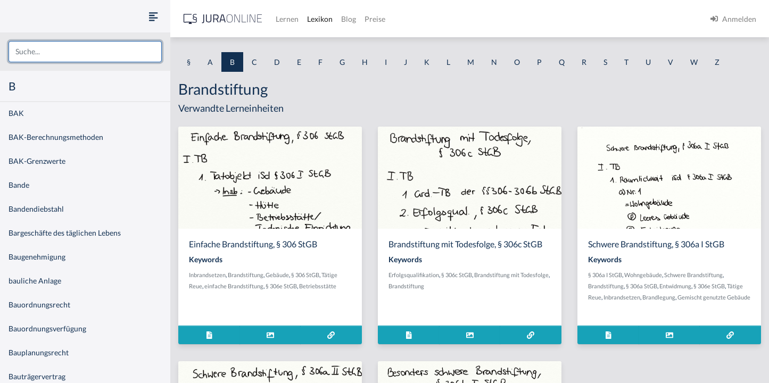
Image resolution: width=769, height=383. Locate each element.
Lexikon (320, 18)
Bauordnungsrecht (39, 304)
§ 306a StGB (641, 285)
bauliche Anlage (35, 280)
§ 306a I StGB (605, 274)
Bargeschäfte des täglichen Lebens (65, 232)
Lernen (287, 18)
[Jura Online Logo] (223, 18)
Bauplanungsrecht (39, 352)
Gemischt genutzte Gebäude (713, 297)
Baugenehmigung (37, 256)
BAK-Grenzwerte (37, 160)
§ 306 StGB (305, 274)
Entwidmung (675, 285)
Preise (375, 18)
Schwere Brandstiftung (693, 274)
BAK (16, 113)
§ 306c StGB (456, 274)
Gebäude (277, 274)
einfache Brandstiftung (233, 285)
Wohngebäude (643, 274)
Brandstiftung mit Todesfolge (511, 274)
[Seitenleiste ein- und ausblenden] (153, 16)
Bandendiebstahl (36, 208)
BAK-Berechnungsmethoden (56, 136)
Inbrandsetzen (207, 274)
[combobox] (85, 51)
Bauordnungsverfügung (47, 328)
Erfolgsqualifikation (413, 274)
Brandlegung (658, 297)
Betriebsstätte (317, 285)
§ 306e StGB (281, 285)
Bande (19, 184)
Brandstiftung (245, 274)
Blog (348, 18)
